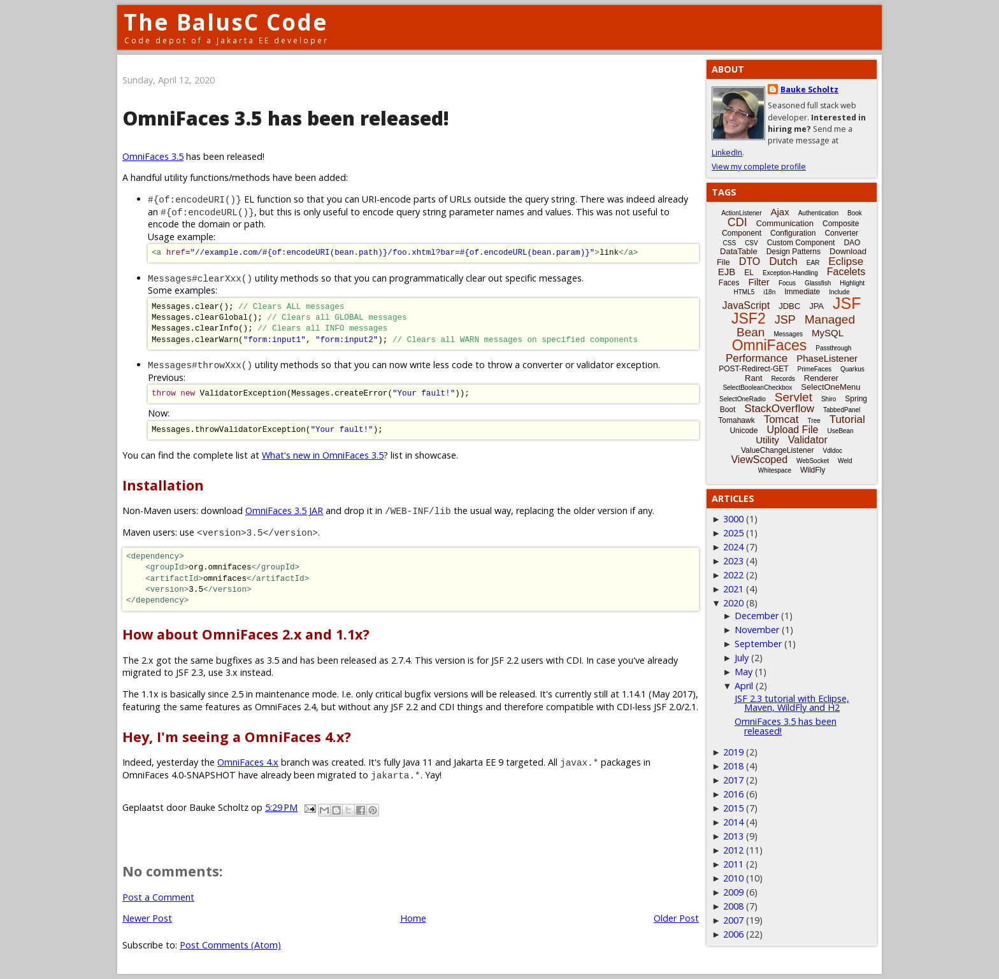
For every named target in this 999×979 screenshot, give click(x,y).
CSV (751, 243)
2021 (733, 589)
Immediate (802, 291)
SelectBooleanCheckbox (757, 387)
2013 (733, 836)
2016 (733, 794)
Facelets (846, 271)
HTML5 (744, 292)
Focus (787, 283)
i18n (769, 292)
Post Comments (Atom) (230, 945)
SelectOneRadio (742, 399)
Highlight (852, 283)
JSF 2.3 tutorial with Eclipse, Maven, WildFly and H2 (792, 702)
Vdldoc (832, 450)
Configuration (793, 233)
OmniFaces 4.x (247, 762)
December (757, 616)
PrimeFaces (814, 369)
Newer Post (147, 918)
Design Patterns (793, 251)
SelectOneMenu (830, 387)
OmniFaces (769, 345)
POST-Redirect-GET (753, 368)
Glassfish (818, 283)
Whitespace (774, 470)
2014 (733, 822)
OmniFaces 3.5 (152, 156)
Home (413, 918)
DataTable (739, 251)
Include (839, 292)
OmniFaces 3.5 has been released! (786, 725)
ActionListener (741, 213)
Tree (813, 420)
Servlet (793, 397)
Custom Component (801, 242)
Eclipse (845, 261)
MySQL (828, 332)
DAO (852, 242)
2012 (733, 850)
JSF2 (748, 318)
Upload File (792, 429)
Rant (753, 378)
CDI (737, 222)
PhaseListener (827, 358)
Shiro (828, 399)
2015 (733, 808)
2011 (733, 864)
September (758, 644)
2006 (733, 934)
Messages (788, 334)
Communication (785, 223)
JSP (785, 319)
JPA (816, 306)
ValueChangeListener (777, 450)
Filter (759, 281)
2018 (733, 766)
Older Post (676, 918)
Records (783, 378)
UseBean (840, 430)
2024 (733, 547)
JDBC (789, 306)
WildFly (812, 470)
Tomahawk (736, 420)
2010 (733, 878)
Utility (767, 439)
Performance (756, 358)
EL (749, 272)
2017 (733, 780)
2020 (733, 603)
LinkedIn (727, 152)
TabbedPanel (841, 409)
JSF (847, 303)
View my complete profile (759, 166)
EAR (813, 262)
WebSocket (812, 460)
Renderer (821, 378)
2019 (733, 752)
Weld (845, 460)
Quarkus (852, 369)
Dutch (783, 261)
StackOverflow (779, 409)
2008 (733, 906)
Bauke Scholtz (809, 89)
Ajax (780, 211)
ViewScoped (759, 459)
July (742, 658)
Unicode (743, 430)
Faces (729, 282)
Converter (841, 233)
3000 (733, 519)
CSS (730, 243)
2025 (733, 533)
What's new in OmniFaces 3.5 (323, 455)
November (757, 630)
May (743, 672)
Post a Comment (158, 897)
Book (854, 213)
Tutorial (847, 419)
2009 (733, 892)
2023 (733, 561)
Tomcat (781, 419)
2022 (733, 575)
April (744, 686)
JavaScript (746, 305)
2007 (733, 920)
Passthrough (833, 348)
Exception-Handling (790, 272)
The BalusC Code (226, 22)
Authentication (818, 213)
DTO (749, 261)
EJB (727, 271)
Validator (808, 439)
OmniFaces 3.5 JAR (284, 510)
